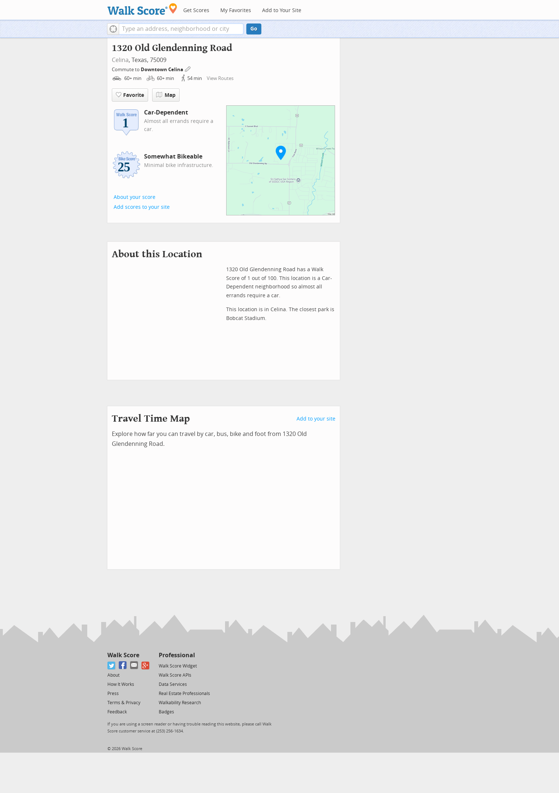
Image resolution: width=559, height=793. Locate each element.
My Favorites (235, 10)
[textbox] (181, 29)
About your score (134, 197)
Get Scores (196, 10)
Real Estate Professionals (184, 693)
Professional (177, 655)
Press (113, 693)
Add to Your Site (281, 10)
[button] (113, 29)
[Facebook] (123, 665)
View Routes (220, 78)
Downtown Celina (162, 69)
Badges (166, 711)
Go (253, 29)
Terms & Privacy (123, 702)
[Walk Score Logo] (142, 9)
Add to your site (316, 419)
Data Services (173, 684)
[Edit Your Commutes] (188, 68)
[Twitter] (111, 665)
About (113, 675)
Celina (120, 60)
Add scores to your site (142, 207)
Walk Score (123, 655)
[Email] (134, 665)
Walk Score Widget (178, 666)
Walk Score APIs (175, 675)
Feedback (117, 711)
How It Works (120, 684)
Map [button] (166, 95)
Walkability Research (180, 702)
